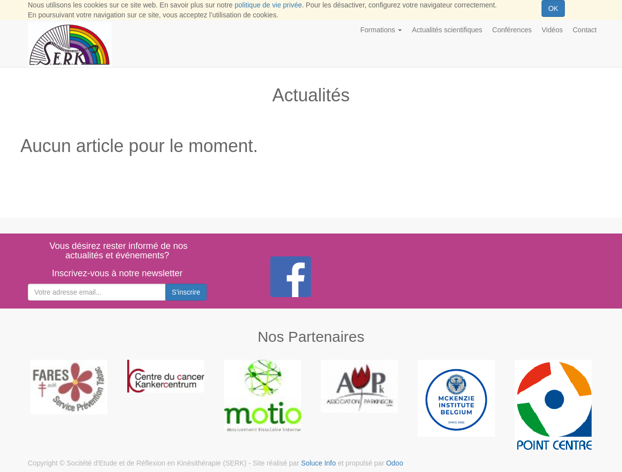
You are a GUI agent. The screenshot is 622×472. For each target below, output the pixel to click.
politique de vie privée (268, 5)
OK (553, 8)
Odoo (394, 463)
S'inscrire (186, 292)
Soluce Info (318, 463)
